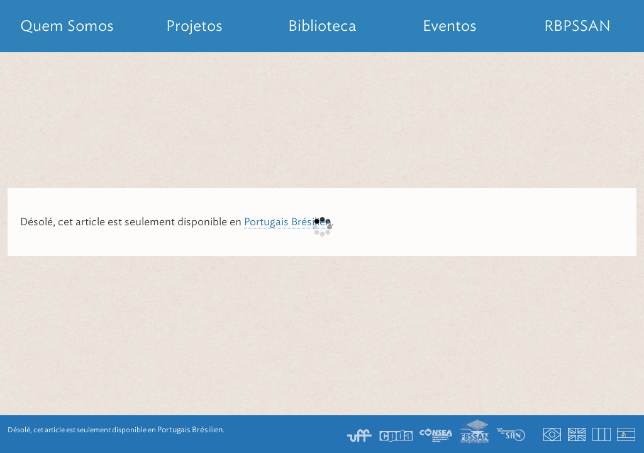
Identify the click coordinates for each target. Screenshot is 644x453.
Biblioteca (322, 26)
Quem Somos (67, 26)
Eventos (450, 26)
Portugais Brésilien (287, 222)
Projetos (194, 26)
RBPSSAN (577, 26)
